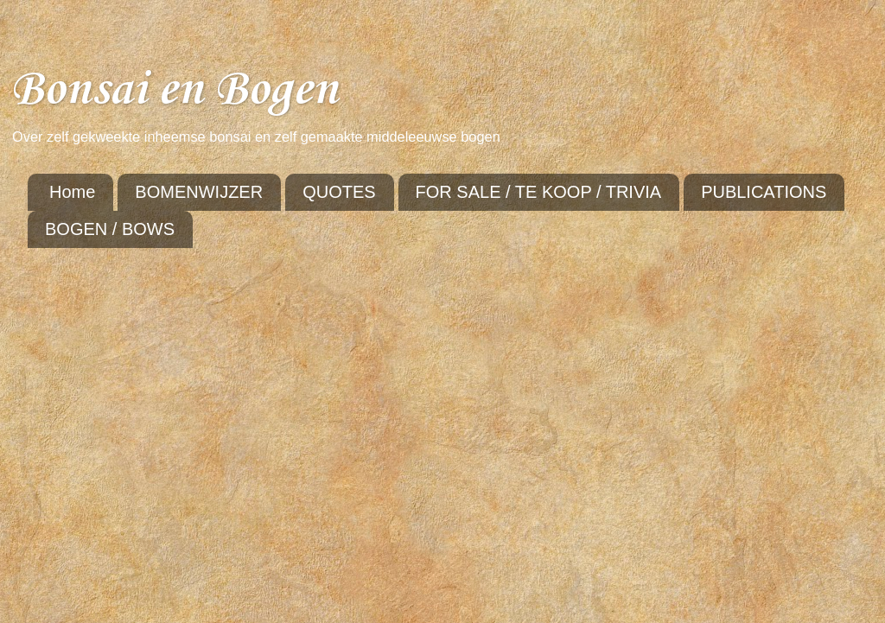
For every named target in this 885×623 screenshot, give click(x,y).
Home (72, 191)
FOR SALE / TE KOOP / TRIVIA (539, 191)
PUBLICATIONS (763, 191)
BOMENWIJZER (199, 191)
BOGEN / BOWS (110, 228)
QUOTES (338, 191)
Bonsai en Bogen (174, 90)
